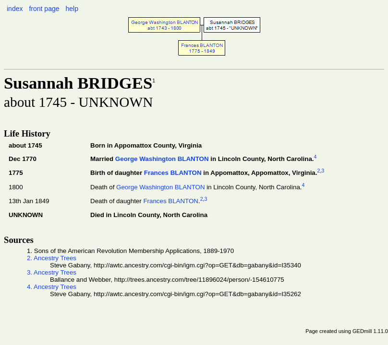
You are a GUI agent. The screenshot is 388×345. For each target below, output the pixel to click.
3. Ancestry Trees (51, 272)
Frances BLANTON (173, 173)
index (15, 8)
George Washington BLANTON (162, 159)
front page (44, 8)
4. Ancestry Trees (51, 286)
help (71, 8)
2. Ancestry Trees (51, 258)
